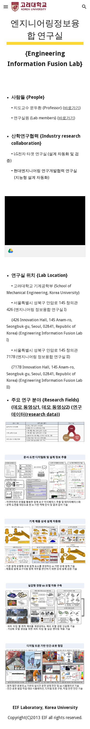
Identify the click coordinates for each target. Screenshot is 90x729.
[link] (45, 226)
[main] (45, 42)
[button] (6, 6)
